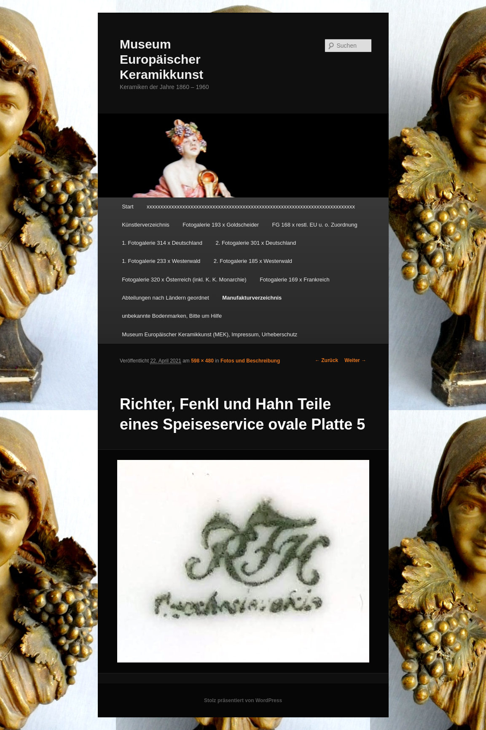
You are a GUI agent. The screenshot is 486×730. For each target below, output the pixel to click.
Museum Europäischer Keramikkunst (161, 59)
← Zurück (326, 360)
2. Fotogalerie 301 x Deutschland (255, 243)
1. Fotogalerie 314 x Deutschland (162, 243)
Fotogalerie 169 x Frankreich (294, 279)
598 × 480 (202, 361)
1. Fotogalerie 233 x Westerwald (161, 261)
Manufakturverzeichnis (252, 298)
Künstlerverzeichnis (145, 225)
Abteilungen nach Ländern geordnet (165, 298)
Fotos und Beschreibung (250, 361)
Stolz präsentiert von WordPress (243, 700)
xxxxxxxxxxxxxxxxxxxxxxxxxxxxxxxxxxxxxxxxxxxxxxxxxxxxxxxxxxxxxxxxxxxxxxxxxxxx (251, 206)
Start (127, 206)
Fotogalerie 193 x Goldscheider (221, 225)
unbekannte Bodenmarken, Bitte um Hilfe (172, 316)
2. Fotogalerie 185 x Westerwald (253, 261)
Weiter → (355, 360)
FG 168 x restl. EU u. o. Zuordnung (314, 225)
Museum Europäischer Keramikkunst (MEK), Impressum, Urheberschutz (209, 334)
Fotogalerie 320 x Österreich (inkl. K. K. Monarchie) (184, 279)
